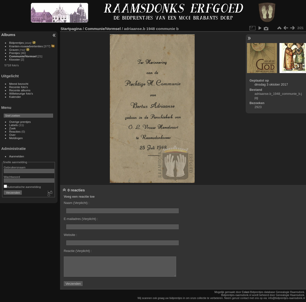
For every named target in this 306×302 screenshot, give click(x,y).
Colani (245, 291)
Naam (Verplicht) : (76, 203)
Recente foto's (18, 87)
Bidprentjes (16, 42)
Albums (8, 35)
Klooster (14, 59)
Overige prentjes (20, 121)
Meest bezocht (19, 83)
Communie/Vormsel (23, 56)
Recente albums (20, 90)
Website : (70, 235)
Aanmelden (16, 156)
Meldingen (16, 138)
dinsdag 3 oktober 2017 (271, 84)
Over (12, 134)
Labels (13, 125)
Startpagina (71, 29)
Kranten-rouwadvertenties (26, 46)
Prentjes (14, 53)
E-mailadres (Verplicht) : (81, 219)
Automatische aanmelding (22, 186)
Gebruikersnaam (15, 167)
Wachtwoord (12, 176)
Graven (14, 49)
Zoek (12, 128)
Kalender (15, 96)
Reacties (15, 131)
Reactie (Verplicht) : (78, 251)
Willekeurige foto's (21, 93)
